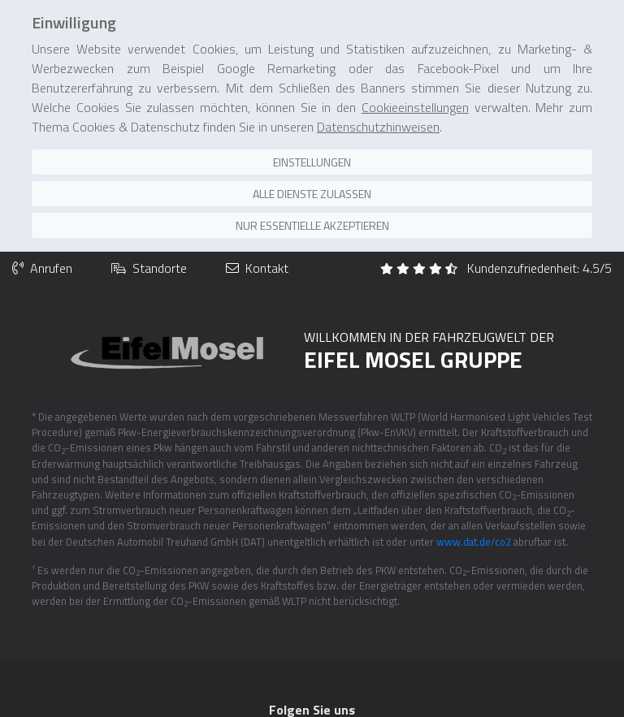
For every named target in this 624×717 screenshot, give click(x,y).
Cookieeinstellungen (415, 75)
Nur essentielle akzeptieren (312, 193)
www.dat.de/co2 (473, 508)
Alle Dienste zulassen (312, 162)
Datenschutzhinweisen (378, 95)
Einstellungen (312, 130)
